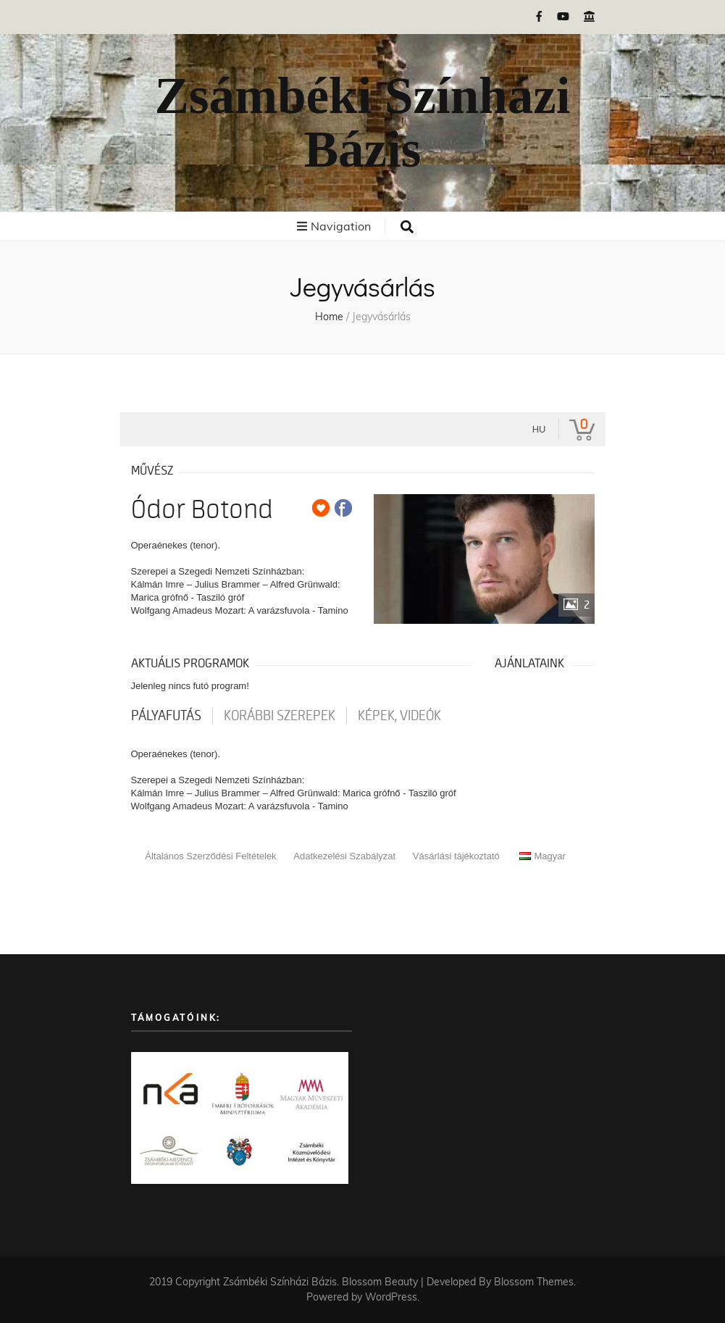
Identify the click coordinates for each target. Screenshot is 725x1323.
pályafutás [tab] (166, 716)
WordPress (391, 1296)
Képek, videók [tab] (399, 716)
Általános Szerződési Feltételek (210, 856)
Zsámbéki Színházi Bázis (362, 122)
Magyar (542, 856)
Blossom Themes (534, 1281)
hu (539, 429)
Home (329, 316)
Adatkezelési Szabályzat (344, 856)
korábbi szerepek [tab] (279, 716)
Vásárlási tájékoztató (456, 856)
